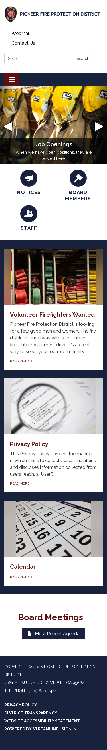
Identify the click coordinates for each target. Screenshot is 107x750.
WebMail (20, 33)
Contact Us (23, 43)
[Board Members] (78, 186)
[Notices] (29, 182)
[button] (8, 125)
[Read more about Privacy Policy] (53, 435)
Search (83, 58)
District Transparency (30, 713)
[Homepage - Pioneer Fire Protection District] (53, 14)
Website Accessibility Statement (42, 721)
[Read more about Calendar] (53, 543)
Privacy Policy (20, 705)
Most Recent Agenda (53, 633)
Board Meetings (53, 617)
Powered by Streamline (31, 729)
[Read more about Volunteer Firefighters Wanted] (53, 309)
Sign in (69, 729)
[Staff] (29, 218)
